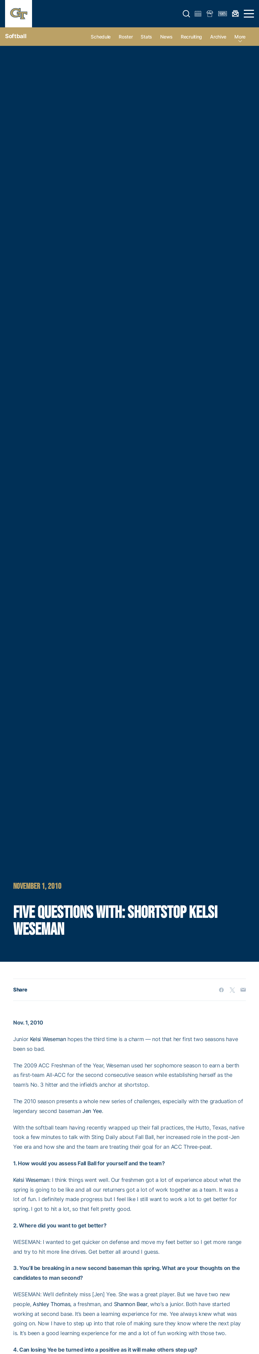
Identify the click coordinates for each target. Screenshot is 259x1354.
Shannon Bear (130, 1304)
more (240, 36)
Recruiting (191, 36)
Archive (218, 36)
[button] (186, 14)
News (166, 36)
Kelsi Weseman (48, 1039)
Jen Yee (92, 1111)
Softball (15, 36)
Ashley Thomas (51, 1304)
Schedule (101, 36)
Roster (126, 36)
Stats (146, 36)
